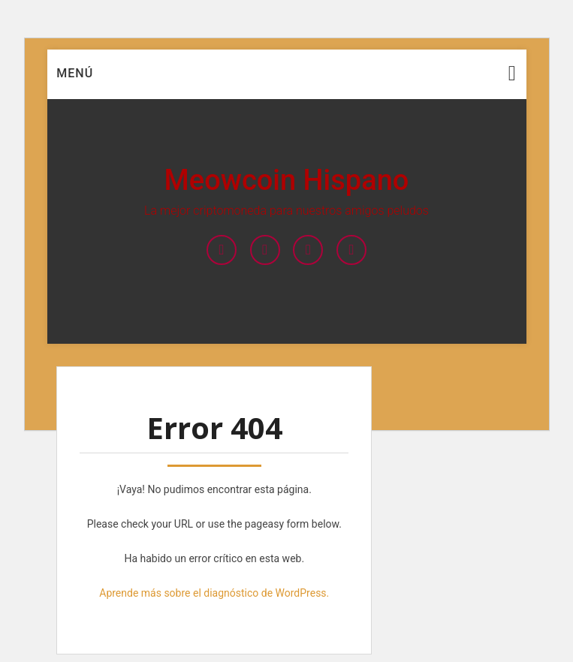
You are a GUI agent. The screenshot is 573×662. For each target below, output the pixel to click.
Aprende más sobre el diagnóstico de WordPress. (214, 593)
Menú (74, 73)
